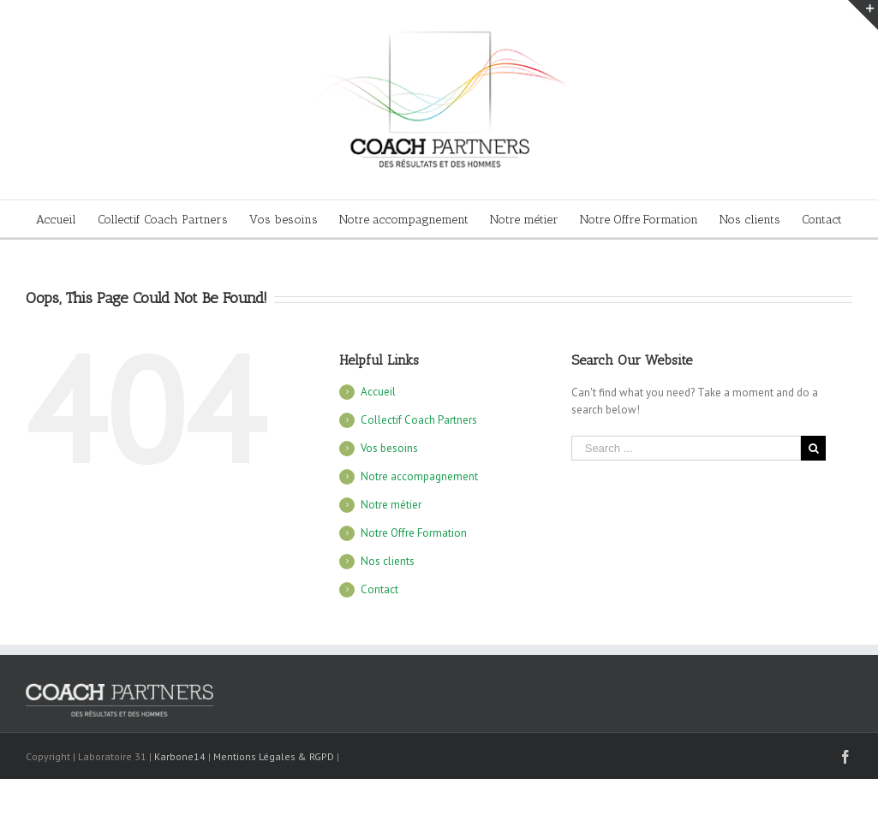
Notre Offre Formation (414, 533)
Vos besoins (389, 448)
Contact (379, 589)
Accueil (378, 391)
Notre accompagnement (419, 476)
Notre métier (391, 504)
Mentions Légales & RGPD (273, 756)
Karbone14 (180, 756)
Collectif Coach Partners (419, 420)
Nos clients (388, 561)
